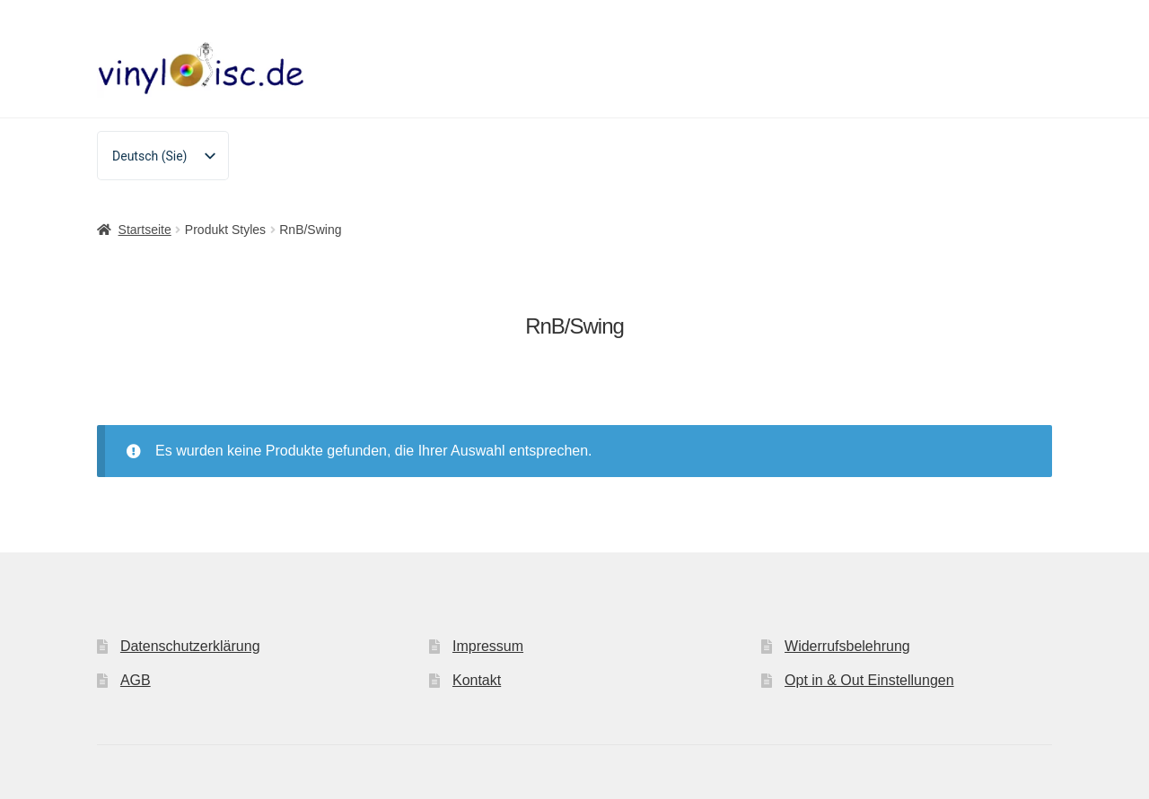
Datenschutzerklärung (190, 646)
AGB (135, 680)
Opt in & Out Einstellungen (869, 680)
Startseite (144, 229)
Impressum (487, 646)
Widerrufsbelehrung (847, 646)
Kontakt (476, 680)
